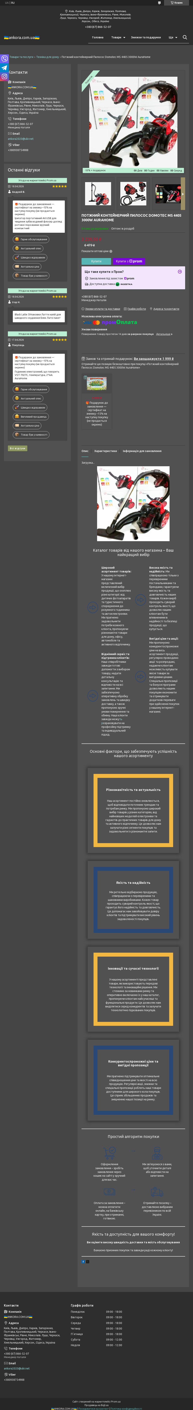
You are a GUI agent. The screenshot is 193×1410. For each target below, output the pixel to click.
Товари (116, 37)
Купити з (129, 261)
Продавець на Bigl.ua (96, 1405)
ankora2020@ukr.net (20, 138)
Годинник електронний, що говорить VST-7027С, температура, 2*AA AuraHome (37, 375)
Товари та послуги (21, 57)
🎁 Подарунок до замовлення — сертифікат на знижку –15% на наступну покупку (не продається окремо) (96, 413)
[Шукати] (184, 37)
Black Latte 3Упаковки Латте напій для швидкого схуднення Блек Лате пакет (38, 316)
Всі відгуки (17, 448)
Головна (97, 37)
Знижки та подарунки (146, 37)
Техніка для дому (47, 57)
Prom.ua (116, 1401)
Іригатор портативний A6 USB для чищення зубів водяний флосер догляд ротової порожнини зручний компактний (38, 223)
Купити (96, 261)
